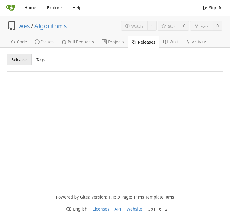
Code (19, 41)
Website (134, 209)
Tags (40, 59)
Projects (113, 41)
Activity (196, 41)
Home (30, 7)
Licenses (101, 209)
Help (77, 7)
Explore (54, 7)
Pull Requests (77, 41)
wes (24, 26)
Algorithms (50, 26)
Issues (44, 41)
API (118, 209)
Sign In (213, 7)
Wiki (170, 41)
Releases (143, 42)
